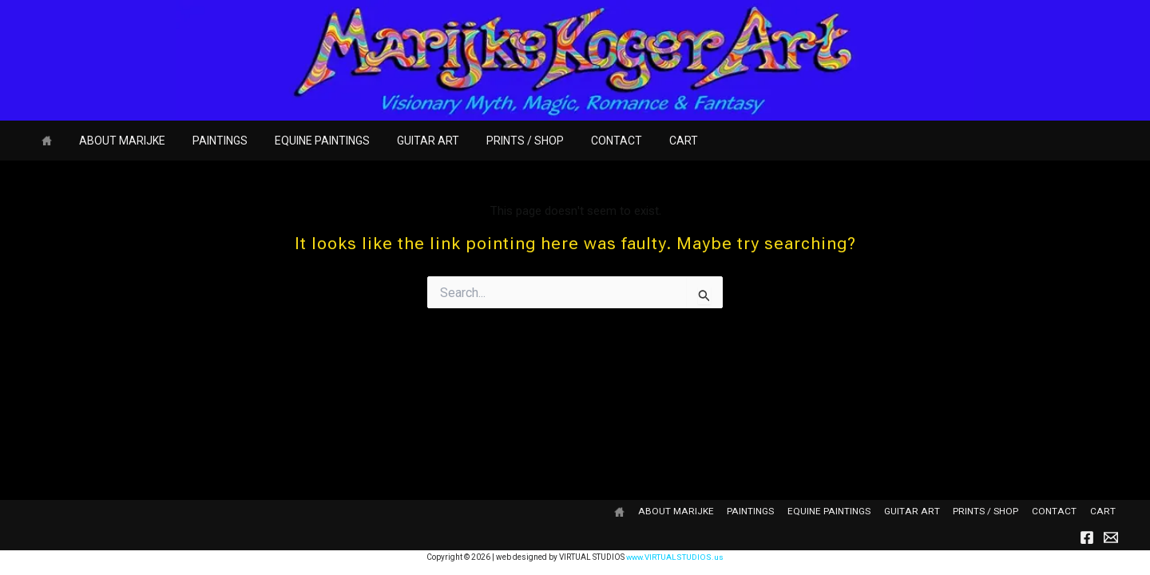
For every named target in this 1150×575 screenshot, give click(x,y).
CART (647, 140)
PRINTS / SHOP (498, 140)
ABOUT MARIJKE (115, 140)
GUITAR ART (406, 140)
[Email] (1111, 537)
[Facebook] (1087, 537)
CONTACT (585, 140)
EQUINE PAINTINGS (305, 140)
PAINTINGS (208, 140)
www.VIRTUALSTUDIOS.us (675, 557)
